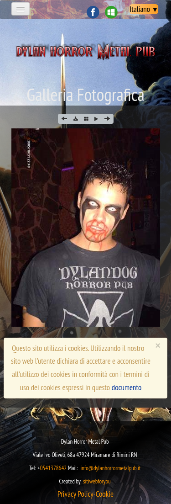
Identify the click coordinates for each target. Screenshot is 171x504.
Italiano (144, 9)
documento (127, 387)
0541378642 (53, 468)
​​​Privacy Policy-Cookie (85, 494)
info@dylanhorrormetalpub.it (110, 468)
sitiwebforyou (97, 481)
